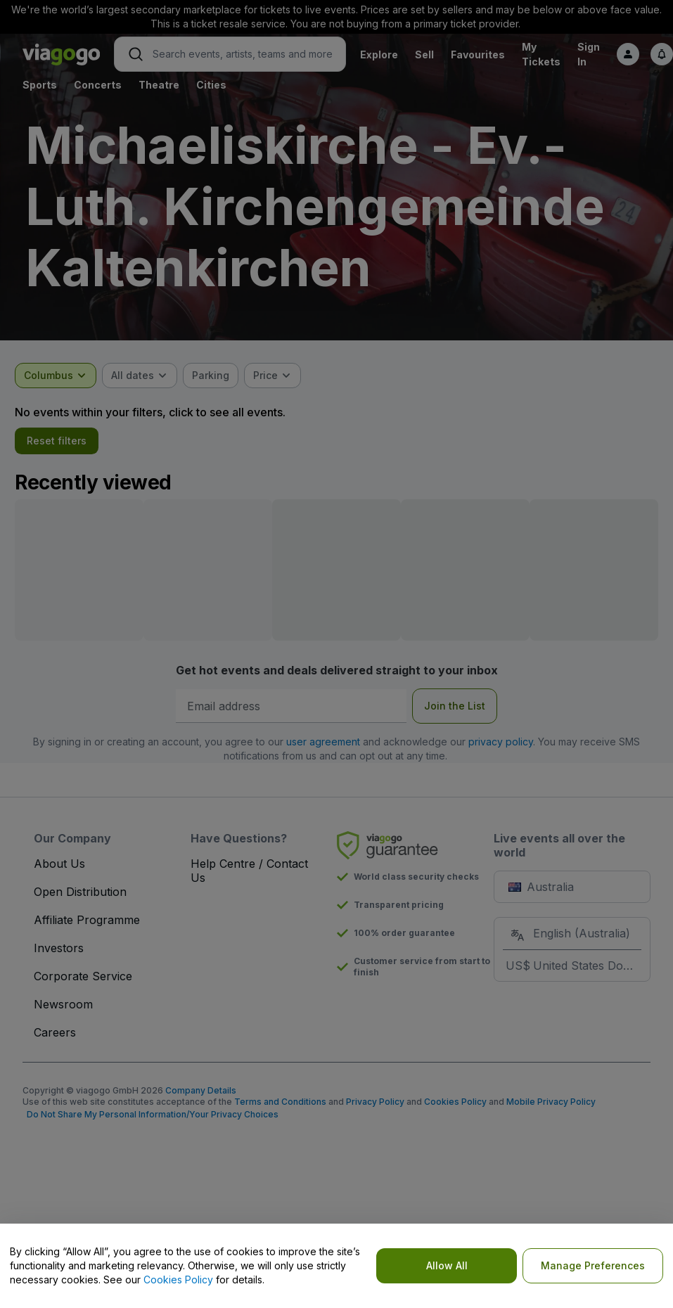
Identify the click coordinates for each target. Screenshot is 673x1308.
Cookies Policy (178, 1279)
